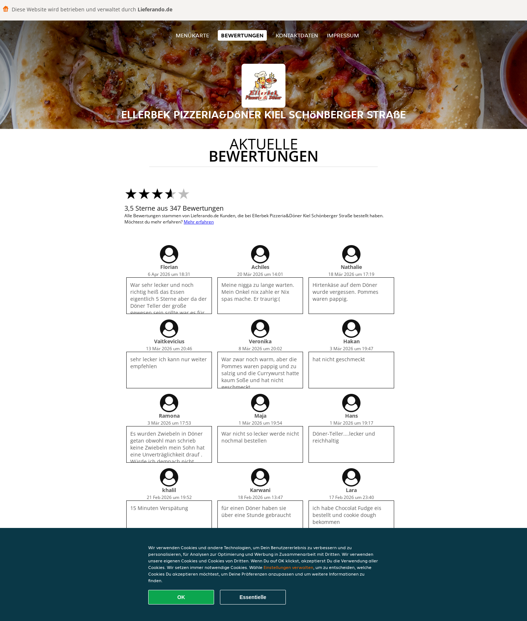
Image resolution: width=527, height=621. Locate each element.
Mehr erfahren (199, 222)
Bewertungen (242, 35)
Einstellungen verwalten (288, 567)
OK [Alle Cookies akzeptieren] (181, 597)
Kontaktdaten (297, 35)
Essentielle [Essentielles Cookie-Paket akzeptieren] (252, 597)
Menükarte (192, 35)
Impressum (343, 35)
